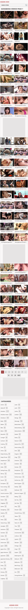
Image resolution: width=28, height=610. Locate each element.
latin (18, 408)
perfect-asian (19, 477)
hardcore (5, 529)
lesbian (18, 414)
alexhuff (4, 408)
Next (19, 375)
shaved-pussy (20, 513)
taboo (18, 516)
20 (15, 375)
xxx (17, 572)
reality (18, 487)
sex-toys (18, 503)
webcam (18, 559)
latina (18, 411)
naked (18, 434)
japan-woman (6, 552)
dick (3, 464)
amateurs (5, 418)
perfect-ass (19, 480)
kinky (3, 565)
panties (18, 467)
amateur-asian (6, 414)
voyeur (18, 552)
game (4, 506)
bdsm (4, 431)
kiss (3, 569)
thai (17, 526)
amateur (5, 411)
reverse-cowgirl (20, 493)
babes (4, 424)
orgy (18, 457)
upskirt (18, 539)
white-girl (19, 569)
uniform (18, 536)
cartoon (4, 441)
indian (4, 536)
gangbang (5, 510)
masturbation (20, 431)
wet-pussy (19, 565)
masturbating (20, 428)
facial (4, 490)
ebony (4, 473)
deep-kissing (5, 454)
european (5, 483)
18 (8, 375)
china (3, 451)
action (4, 405)
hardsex (4, 533)
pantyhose (19, 470)
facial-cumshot (6, 493)
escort (4, 480)
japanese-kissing (6, 559)
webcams (19, 562)
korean (4, 575)
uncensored (19, 533)
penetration (19, 473)
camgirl (4, 437)
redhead (18, 490)
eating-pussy (5, 470)
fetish (4, 500)
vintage (18, 546)
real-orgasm (19, 483)
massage (19, 421)
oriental (18, 460)
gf (3, 516)
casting (4, 444)
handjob (5, 526)
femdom (5, 496)
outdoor (18, 464)
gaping (4, 513)
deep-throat (6, 457)
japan (4, 546)
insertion (4, 539)
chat (3, 447)
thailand (18, 529)
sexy (17, 506)
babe (4, 421)
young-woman (20, 575)
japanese (5, 556)
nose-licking (19, 447)
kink (3, 562)
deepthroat (5, 460)
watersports (19, 556)
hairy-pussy (5, 523)
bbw (3, 428)
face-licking (5, 487)
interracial (5, 542)
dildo (4, 467)
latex (17, 405)
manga (18, 418)
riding (18, 496)
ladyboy (4, 578)
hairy (4, 519)
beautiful (4, 434)
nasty (17, 437)
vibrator (18, 542)
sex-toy (18, 500)
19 (11, 375)
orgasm (18, 454)
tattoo (18, 519)
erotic (3, 477)
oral (17, 451)
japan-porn (5, 549)
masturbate (19, 424)
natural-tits (19, 444)
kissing (4, 572)
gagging (4, 503)
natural (18, 441)
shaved (18, 510)
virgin (18, 549)
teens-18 (18, 523)
